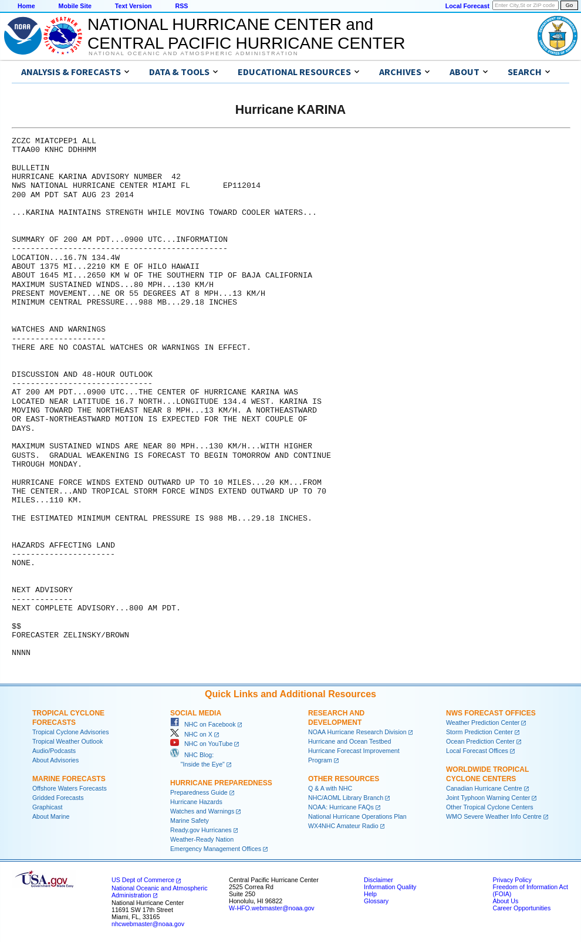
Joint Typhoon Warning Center (488, 797)
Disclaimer (378, 879)
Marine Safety (189, 820)
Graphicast (47, 807)
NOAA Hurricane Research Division (357, 731)
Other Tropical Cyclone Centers (489, 807)
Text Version (133, 5)
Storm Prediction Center (479, 731)
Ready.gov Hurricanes (201, 829)
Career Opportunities (521, 907)
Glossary (376, 900)
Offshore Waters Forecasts (69, 788)
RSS (181, 5)
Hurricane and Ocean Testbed (349, 741)
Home (26, 5)
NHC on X (191, 734)
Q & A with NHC (330, 788)
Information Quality (390, 886)
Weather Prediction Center (482, 722)
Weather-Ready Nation (202, 839)
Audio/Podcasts (54, 750)
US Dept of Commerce (143, 879)
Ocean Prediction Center (480, 741)
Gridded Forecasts (58, 797)
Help (370, 893)
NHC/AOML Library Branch (345, 797)
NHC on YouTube (201, 743)
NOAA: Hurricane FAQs (341, 807)
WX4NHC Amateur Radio (343, 825)
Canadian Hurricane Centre (484, 788)
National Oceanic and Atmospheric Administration (193, 53)
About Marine (50, 816)
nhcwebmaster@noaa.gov (148, 923)
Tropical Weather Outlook (67, 741)
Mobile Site (75, 5)
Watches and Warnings (202, 811)
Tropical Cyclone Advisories (70, 731)
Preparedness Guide (199, 792)
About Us (505, 900)
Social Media (195, 713)
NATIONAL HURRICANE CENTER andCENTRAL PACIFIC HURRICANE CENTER (246, 33)
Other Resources (343, 779)
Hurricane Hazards (196, 801)
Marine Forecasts (69, 779)
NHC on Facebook (203, 724)
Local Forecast (467, 5)
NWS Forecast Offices (491, 713)
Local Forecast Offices (477, 750)
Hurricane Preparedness (221, 783)
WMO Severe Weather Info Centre (494, 816)
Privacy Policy (511, 879)
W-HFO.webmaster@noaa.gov (272, 907)
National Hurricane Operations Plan (357, 816)
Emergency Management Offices (215, 848)
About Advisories (55, 760)
